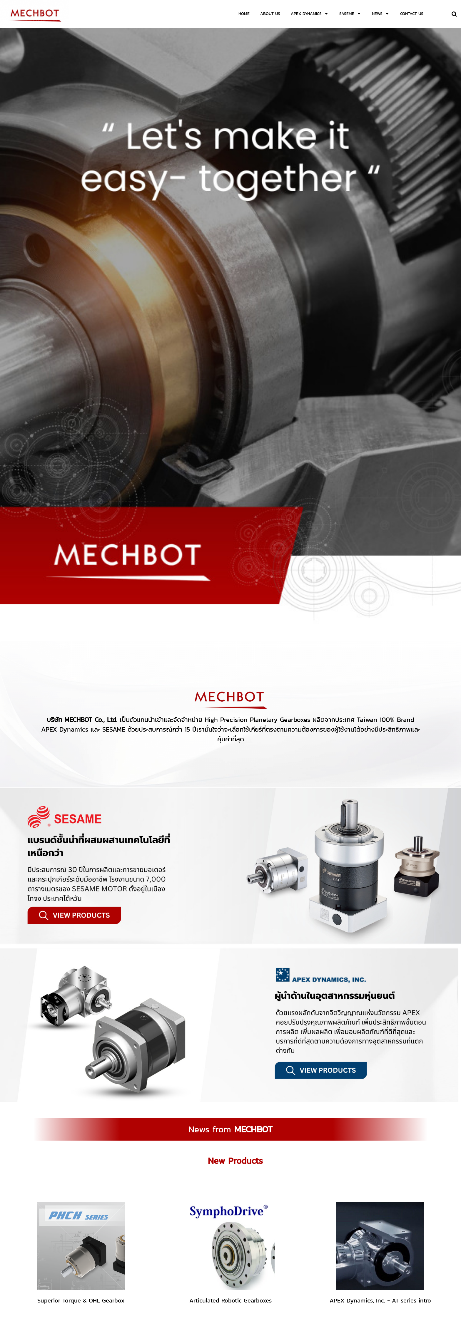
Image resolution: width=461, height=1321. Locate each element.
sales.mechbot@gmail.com (270, 1281)
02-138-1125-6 (258, 1276)
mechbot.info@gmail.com (309, 1281)
